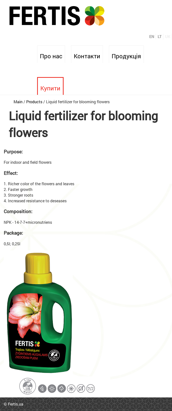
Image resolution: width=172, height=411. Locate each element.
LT (160, 36)
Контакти (87, 56)
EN (151, 36)
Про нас (51, 56)
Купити (50, 88)
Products (34, 101)
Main (18, 101)
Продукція (126, 56)
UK (167, 36)
